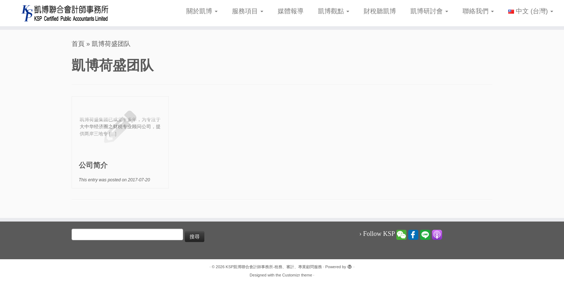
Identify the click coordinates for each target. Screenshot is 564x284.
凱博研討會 (429, 11)
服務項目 (247, 11)
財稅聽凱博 (380, 11)
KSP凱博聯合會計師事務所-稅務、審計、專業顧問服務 (274, 267)
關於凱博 (202, 11)
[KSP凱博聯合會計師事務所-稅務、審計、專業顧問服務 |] (65, 13)
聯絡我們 (478, 11)
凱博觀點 (333, 11)
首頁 (78, 43)
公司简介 (93, 165)
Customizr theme (297, 275)
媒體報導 (291, 11)
